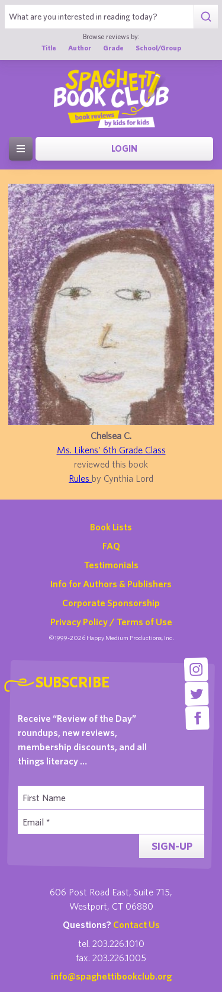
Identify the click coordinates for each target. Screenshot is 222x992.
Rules (80, 478)
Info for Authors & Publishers (111, 583)
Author (79, 48)
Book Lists (111, 526)
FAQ (111, 545)
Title (48, 48)
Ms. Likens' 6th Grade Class (111, 449)
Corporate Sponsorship (111, 602)
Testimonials (111, 564)
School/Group (158, 48)
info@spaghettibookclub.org (111, 976)
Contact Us (136, 924)
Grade (113, 48)
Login (124, 148)
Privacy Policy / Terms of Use (111, 621)
